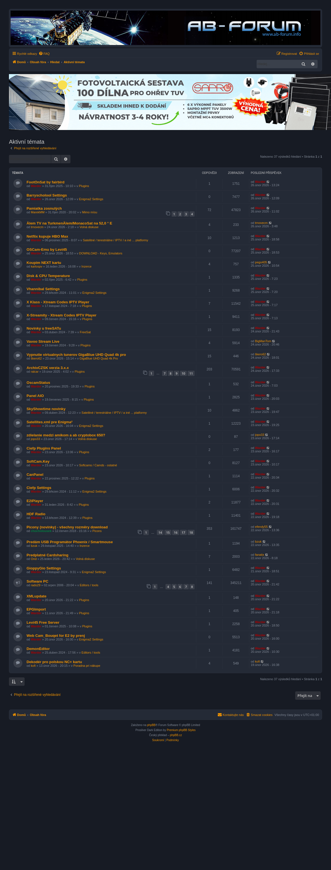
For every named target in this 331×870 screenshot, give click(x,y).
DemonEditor (38, 649)
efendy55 (261, 526)
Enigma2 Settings (91, 199)
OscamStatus (38, 382)
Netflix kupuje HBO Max (47, 236)
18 (191, 532)
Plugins (84, 186)
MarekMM (37, 212)
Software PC (37, 581)
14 (160, 532)
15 (168, 532)
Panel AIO (35, 396)
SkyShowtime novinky (46, 409)
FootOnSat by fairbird (46, 182)
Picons (96, 531)
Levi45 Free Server (43, 622)
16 (176, 532)
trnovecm (37, 227)
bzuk (34, 545)
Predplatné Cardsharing (47, 555)
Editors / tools (89, 585)
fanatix (259, 554)
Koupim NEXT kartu (44, 263)
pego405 (261, 262)
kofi (33, 665)
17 (183, 532)
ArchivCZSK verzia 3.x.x (48, 368)
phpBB (151, 725)
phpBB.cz (176, 735)
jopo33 (35, 439)
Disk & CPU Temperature (48, 276)
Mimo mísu (89, 212)
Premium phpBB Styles (181, 730)
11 (191, 373)
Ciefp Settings (39, 488)
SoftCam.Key (38, 461)
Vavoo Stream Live (43, 341)
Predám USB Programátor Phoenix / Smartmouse (70, 542)
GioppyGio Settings (44, 568)
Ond (34, 559)
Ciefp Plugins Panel (44, 448)
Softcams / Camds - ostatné (98, 465)
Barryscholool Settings (47, 195)
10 (183, 373)
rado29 (35, 585)
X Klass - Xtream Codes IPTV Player (58, 302)
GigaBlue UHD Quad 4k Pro (99, 358)
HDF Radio (36, 514)
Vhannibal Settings (43, 289)
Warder (36, 186)
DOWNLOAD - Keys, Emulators (100, 253)
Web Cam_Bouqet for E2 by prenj (56, 635)
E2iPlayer (35, 501)
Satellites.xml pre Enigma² (49, 422)
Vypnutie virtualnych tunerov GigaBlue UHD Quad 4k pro (76, 355)
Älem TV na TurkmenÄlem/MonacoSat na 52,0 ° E (69, 223)
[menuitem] (44, 53)
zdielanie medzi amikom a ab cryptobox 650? (66, 435)
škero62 (36, 358)
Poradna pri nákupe (87, 665)
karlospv (36, 266)
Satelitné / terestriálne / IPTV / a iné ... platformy (115, 240)
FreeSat (85, 332)
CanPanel (35, 474)
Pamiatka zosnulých (44, 208)
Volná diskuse (89, 227)
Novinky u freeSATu (44, 328)
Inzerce (86, 266)
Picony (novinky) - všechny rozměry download (67, 527)
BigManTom (263, 341)
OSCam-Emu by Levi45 (47, 249)
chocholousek (41, 531)
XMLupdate (36, 596)
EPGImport (36, 609)
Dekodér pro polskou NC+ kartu (54, 662)
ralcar (35, 371)
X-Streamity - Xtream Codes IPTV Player (61, 315)
